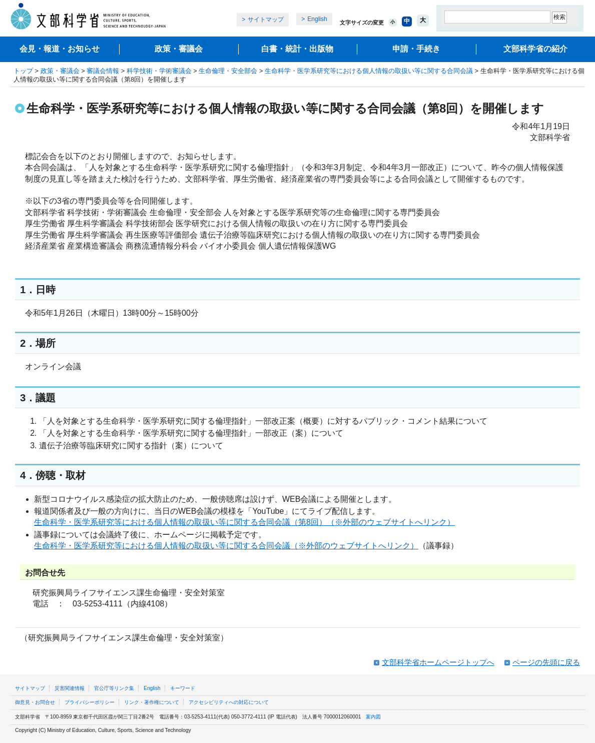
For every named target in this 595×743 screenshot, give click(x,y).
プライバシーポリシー (90, 702)
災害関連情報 (70, 688)
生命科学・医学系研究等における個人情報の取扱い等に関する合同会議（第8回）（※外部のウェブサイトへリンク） (244, 522)
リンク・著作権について (151, 702)
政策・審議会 (179, 49)
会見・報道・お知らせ (60, 49)
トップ (23, 71)
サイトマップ (266, 19)
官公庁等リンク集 (114, 688)
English (317, 19)
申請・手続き (416, 49)
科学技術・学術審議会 (159, 71)
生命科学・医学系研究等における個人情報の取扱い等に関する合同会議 (369, 71)
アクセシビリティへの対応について (229, 702)
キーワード (182, 688)
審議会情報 (103, 71)
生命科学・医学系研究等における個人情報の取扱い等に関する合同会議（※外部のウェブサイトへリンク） (226, 545)
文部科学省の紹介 (535, 49)
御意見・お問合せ (35, 702)
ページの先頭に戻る (546, 662)
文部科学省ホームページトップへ (438, 662)
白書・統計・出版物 (297, 49)
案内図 (373, 716)
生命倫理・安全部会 (228, 71)
